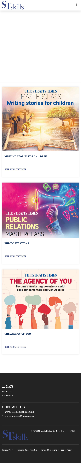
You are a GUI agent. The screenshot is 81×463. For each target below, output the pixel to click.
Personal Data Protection (27, 450)
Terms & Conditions (49, 450)
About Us (7, 391)
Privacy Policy (7, 450)
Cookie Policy (66, 450)
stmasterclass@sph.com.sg (19, 416)
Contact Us (7, 395)
